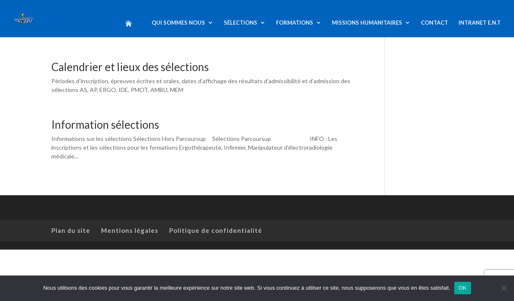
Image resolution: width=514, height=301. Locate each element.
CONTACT (434, 23)
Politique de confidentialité (215, 230)
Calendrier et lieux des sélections (130, 67)
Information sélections (105, 124)
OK (462, 288)
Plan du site (70, 230)
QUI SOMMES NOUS (178, 23)
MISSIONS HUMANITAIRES (367, 23)
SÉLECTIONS (240, 23)
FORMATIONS (294, 23)
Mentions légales (129, 230)
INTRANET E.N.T (479, 23)
